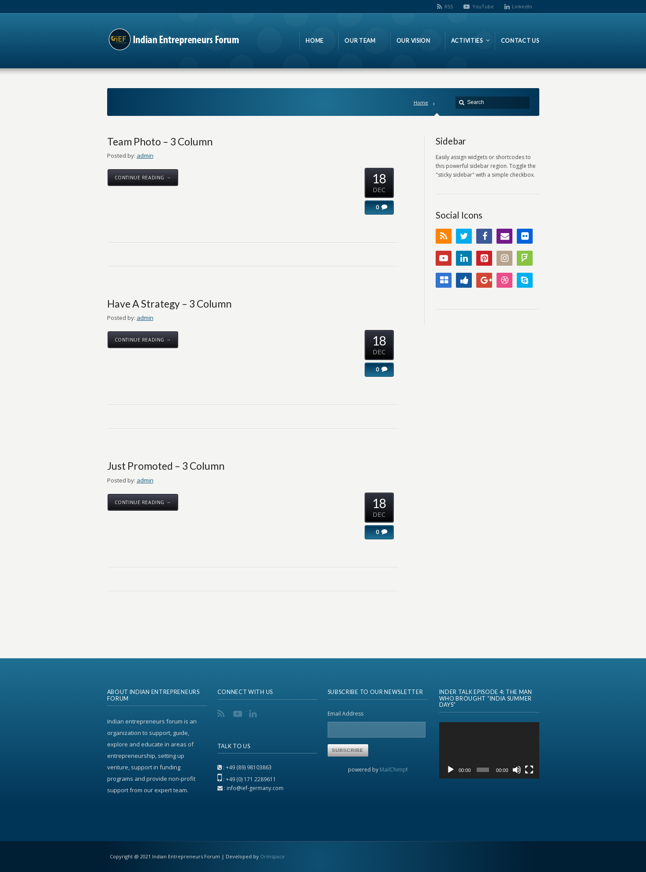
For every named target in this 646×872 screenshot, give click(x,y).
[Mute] (516, 769)
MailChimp (393, 769)
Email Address (345, 713)
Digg (464, 280)
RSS (448, 6)
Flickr (525, 236)
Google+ (484, 280)
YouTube (483, 6)
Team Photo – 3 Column (160, 141)
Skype (525, 280)
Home (421, 102)
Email (504, 236)
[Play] (450, 769)
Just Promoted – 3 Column (165, 466)
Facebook (484, 236)
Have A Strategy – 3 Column (169, 303)
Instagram (504, 258)
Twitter (464, 236)
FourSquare (525, 258)
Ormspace (272, 856)
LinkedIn (522, 6)
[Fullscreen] (529, 769)
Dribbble (504, 280)
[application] (489, 750)
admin (145, 156)
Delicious (444, 280)
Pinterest (484, 258)
